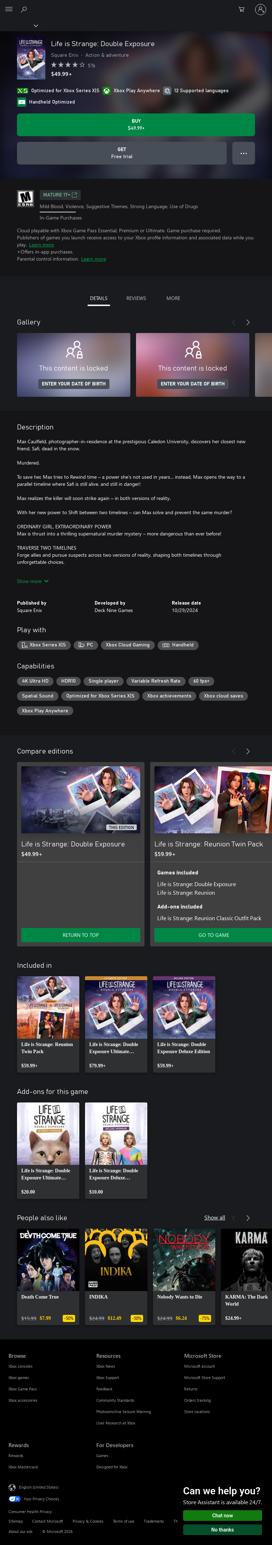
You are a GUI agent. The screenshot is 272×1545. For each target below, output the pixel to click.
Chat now (222, 1515)
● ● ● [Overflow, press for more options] (243, 153)
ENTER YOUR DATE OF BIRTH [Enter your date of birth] (74, 384)
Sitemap (15, 1521)
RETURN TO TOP (81, 935)
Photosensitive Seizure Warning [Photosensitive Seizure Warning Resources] (123, 1411)
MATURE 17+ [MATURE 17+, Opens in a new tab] (60, 195)
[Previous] (234, 322)
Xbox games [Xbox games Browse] (18, 1377)
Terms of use (123, 1521)
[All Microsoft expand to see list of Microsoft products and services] (8, 9)
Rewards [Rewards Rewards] (15, 1455)
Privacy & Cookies (88, 1521)
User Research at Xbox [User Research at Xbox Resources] (115, 1423)
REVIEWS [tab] (136, 298)
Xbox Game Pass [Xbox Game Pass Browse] (22, 1388)
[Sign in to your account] (260, 9)
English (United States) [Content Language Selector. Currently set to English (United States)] (38, 1487)
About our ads (20, 1531)
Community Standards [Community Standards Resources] (115, 1400)
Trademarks (154, 1521)
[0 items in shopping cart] (243, 9)
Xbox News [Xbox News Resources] (105, 1366)
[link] (48, 1024)
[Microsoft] (135, 5)
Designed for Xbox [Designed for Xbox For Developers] (112, 1467)
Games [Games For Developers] (102, 1455)
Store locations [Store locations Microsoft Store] (197, 1411)
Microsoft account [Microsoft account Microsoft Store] (199, 1366)
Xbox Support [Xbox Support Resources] (107, 1377)
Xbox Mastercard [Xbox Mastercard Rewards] (23, 1467)
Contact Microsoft (47, 1521)
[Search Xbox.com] (25, 9)
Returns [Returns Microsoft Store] (191, 1388)
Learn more (41, 244)
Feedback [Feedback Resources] (104, 1388)
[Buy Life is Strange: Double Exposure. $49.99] (136, 124)
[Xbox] (18, 25)
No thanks (222, 1530)
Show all (214, 1217)
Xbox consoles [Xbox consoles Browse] (20, 1366)
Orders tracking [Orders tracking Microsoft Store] (197, 1400)
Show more (33, 581)
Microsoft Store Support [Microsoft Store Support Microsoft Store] (204, 1377)
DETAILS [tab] (98, 298)
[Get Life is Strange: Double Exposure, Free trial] (122, 153)
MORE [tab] (173, 298)
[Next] (248, 322)
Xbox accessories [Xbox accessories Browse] (23, 1400)
